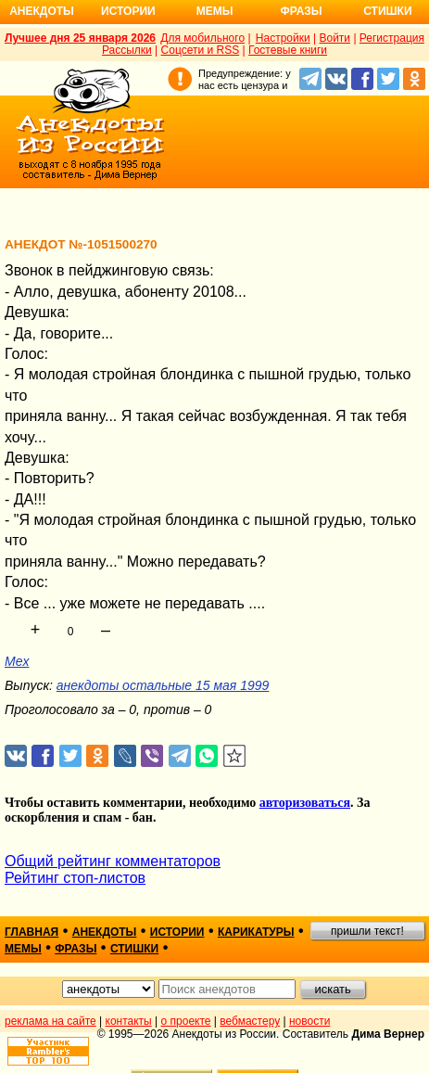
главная (31, 932)
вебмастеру (250, 1021)
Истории (128, 11)
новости (309, 1021)
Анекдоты (41, 11)
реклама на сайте (50, 1021)
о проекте (186, 1021)
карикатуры (256, 932)
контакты (129, 1021)
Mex (17, 661)
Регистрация (392, 38)
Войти (334, 38)
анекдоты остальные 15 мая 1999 (163, 685)
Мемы (214, 11)
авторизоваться (304, 803)
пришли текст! (367, 931)
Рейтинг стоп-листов (75, 878)
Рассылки (127, 50)
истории (177, 932)
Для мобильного (202, 38)
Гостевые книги (287, 50)
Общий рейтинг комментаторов (113, 861)
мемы (23, 948)
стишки (134, 948)
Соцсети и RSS (200, 50)
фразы (75, 948)
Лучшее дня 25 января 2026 (80, 38)
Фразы (301, 11)
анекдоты (104, 932)
